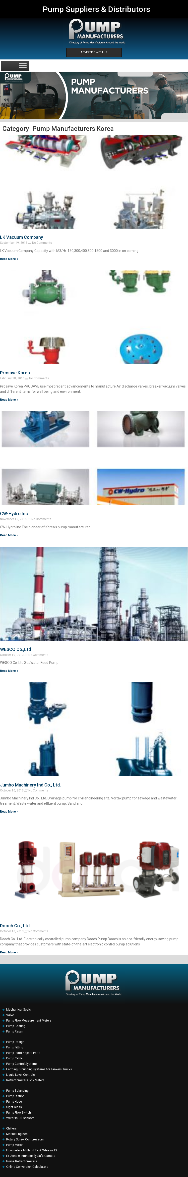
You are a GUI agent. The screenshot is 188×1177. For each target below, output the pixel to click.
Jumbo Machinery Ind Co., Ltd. (30, 784)
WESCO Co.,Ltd (15, 649)
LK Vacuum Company (21, 237)
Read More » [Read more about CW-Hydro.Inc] (9, 535)
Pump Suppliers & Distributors (96, 9)
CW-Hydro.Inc (14, 513)
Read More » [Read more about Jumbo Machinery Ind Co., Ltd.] (9, 811)
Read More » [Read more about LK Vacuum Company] (9, 259)
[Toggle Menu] (23, 65)
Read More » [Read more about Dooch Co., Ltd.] (9, 952)
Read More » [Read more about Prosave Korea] (9, 399)
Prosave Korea (15, 372)
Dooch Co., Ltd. (15, 925)
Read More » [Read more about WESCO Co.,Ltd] (9, 671)
